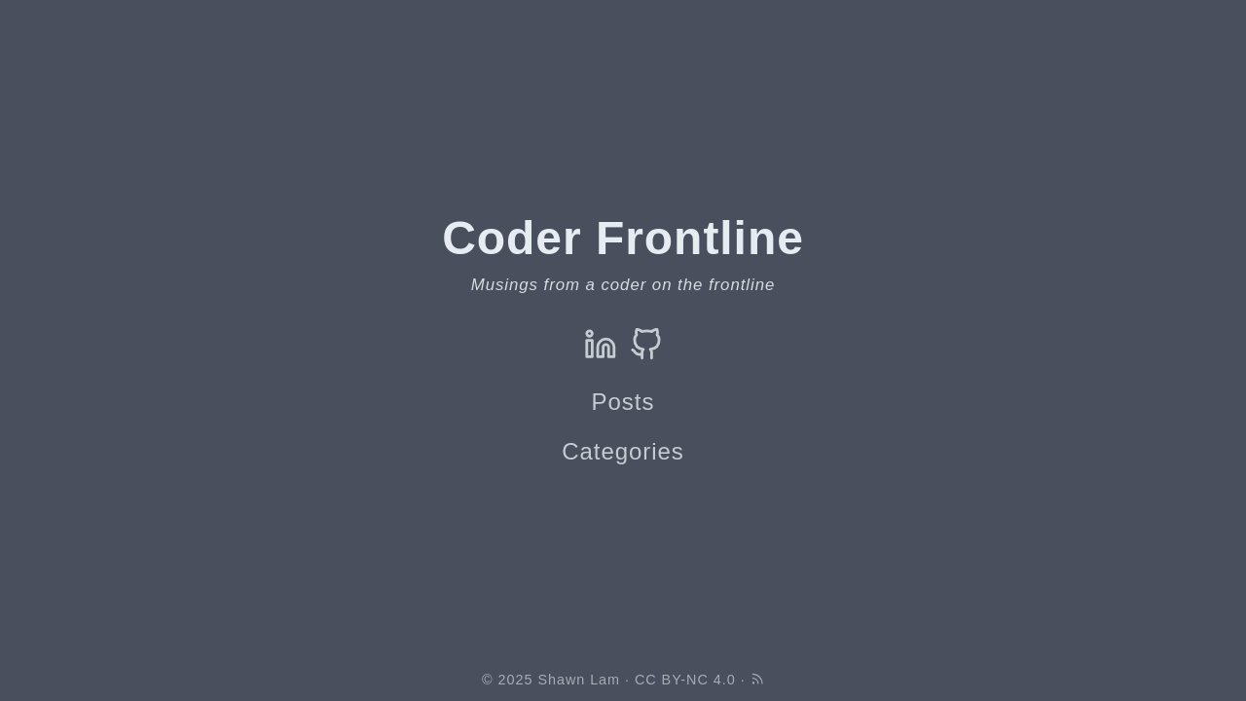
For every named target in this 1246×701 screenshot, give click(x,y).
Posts (623, 401)
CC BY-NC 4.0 (685, 679)
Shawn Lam (578, 679)
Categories (623, 451)
